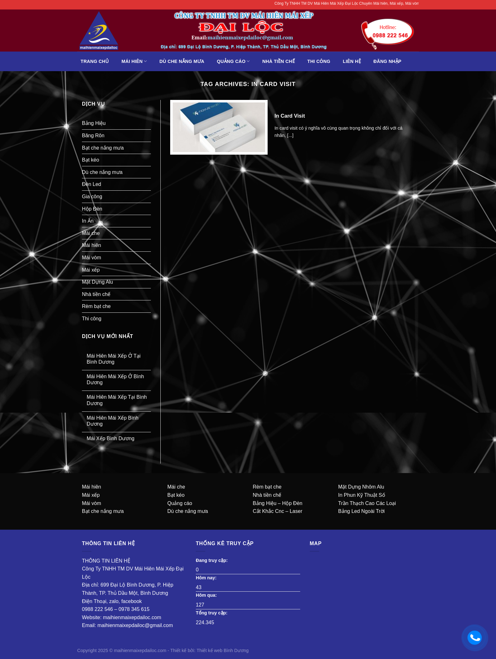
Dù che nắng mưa (181, 61)
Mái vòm (91, 257)
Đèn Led (91, 184)
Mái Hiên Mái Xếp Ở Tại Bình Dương (113, 359)
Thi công (319, 61)
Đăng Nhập (387, 61)
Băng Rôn (93, 135)
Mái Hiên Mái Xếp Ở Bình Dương (115, 379)
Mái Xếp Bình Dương (110, 438)
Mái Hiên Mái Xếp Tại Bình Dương (117, 400)
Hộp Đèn (92, 209)
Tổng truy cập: (212, 612)
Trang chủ (95, 61)
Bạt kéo (90, 160)
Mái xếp (91, 270)
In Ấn (88, 221)
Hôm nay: (207, 577)
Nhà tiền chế (278, 61)
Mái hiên (134, 61)
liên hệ (352, 61)
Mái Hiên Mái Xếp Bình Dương (113, 421)
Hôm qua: (207, 595)
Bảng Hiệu (94, 123)
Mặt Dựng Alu (97, 282)
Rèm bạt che (96, 306)
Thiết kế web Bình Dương (222, 650)
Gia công (92, 196)
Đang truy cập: (212, 560)
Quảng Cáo (233, 61)
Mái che (91, 233)
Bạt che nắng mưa (103, 148)
